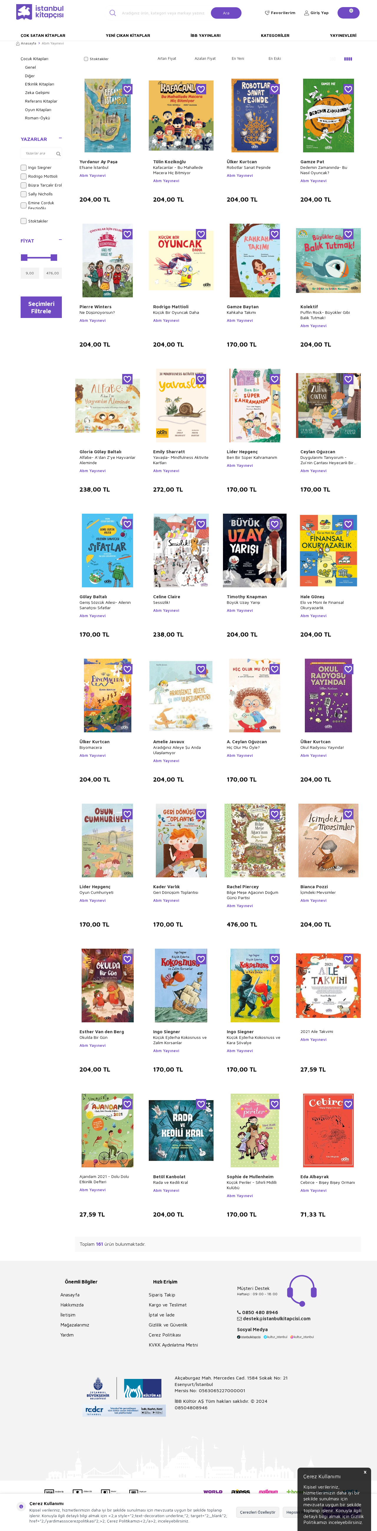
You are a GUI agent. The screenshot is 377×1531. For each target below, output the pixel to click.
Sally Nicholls (37, 194)
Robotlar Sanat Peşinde (249, 167)
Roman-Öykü (37, 117)
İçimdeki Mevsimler (318, 892)
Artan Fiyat (167, 58)
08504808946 (191, 1407)
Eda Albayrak (314, 1176)
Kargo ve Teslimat (168, 1304)
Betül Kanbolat (169, 1176)
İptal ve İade (162, 1314)
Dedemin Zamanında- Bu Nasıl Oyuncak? (323, 170)
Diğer (30, 75)
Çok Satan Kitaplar (43, 35)
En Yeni (238, 58)
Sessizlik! (161, 602)
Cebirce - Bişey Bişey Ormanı (327, 1182)
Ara (226, 12)
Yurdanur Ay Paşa (99, 161)
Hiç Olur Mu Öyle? (243, 747)
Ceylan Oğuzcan (317, 451)
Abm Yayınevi (93, 175)
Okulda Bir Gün (94, 1037)
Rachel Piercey (243, 886)
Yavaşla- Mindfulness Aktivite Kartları (181, 460)
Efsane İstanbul (94, 167)
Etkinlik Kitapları (39, 83)
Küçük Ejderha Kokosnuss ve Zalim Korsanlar (180, 1040)
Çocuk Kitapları (34, 58)
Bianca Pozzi (314, 886)
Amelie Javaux (168, 741)
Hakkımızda (72, 1304)
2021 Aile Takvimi (316, 1031)
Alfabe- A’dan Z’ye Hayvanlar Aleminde (107, 460)
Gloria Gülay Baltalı (100, 451)
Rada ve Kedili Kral (170, 1182)
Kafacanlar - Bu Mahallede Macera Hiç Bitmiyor (178, 170)
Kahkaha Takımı (241, 312)
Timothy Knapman (247, 596)
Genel (30, 67)
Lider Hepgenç (242, 451)
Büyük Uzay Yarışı (243, 602)
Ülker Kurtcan (242, 161)
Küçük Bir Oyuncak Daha (176, 312)
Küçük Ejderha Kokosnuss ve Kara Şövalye (253, 1040)
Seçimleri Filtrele (41, 308)
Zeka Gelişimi (37, 92)
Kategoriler (275, 35)
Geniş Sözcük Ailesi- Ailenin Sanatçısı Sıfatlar (105, 605)
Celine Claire (166, 596)
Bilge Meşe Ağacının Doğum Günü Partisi (252, 895)
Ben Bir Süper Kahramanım (252, 457)
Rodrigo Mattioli (170, 306)
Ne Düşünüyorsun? (97, 312)
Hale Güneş (312, 596)
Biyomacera (91, 747)
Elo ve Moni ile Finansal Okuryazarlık (322, 605)
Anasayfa (26, 43)
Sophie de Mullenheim (250, 1176)
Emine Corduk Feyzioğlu (37, 205)
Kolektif (309, 306)
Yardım (67, 1334)
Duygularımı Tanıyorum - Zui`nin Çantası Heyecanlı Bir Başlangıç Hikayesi (326, 460)
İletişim (67, 1314)
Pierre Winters (96, 306)
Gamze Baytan (243, 306)
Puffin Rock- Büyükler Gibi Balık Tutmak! (325, 315)
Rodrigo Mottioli (39, 176)
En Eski (275, 58)
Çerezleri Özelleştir (257, 1511)
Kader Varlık (166, 886)
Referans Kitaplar (41, 100)
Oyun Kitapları (38, 109)
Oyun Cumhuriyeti (96, 892)
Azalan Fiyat (205, 58)
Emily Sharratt (169, 451)
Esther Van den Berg (102, 1031)
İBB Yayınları (206, 35)
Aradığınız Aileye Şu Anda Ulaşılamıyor (177, 750)
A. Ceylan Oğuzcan (247, 741)
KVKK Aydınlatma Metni (173, 1344)
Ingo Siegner (36, 168)
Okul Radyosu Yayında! (322, 747)
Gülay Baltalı (93, 596)
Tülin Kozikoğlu (169, 161)
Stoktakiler (34, 221)
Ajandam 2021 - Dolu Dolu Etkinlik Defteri (104, 1179)
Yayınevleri (343, 35)
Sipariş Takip (162, 1294)
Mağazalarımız (74, 1324)
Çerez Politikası (165, 1334)
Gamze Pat (312, 161)
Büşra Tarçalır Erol (41, 185)
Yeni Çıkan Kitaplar (128, 35)
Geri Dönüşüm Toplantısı (175, 892)
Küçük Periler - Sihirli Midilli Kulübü (252, 1185)
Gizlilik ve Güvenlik (168, 1324)
